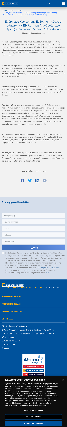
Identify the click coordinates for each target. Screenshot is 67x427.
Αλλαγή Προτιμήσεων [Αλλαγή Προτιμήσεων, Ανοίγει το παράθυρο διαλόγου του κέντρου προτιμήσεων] (33, 413)
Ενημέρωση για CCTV (11, 341)
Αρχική (4, 10)
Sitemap (5, 348)
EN (49, 3)
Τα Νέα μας (13, 10)
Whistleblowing (8, 337)
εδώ (47, 273)
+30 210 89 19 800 (52, 288)
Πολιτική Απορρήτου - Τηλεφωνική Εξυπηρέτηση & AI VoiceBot (28, 333)
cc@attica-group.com (50, 268)
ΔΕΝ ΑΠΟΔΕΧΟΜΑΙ (33, 420)
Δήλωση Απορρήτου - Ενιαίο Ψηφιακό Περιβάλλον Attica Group (28, 330)
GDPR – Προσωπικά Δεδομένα (14, 326)
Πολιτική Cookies (9, 344)
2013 (22, 10)
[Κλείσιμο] (63, 383)
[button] (33, 215)
